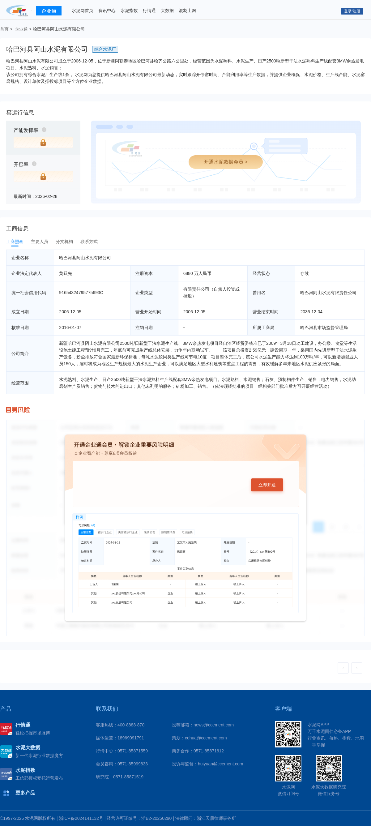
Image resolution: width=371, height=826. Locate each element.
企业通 (21, 29)
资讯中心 (107, 10)
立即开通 (267, 484)
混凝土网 (187, 10)
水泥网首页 (82, 10)
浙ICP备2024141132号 (81, 818)
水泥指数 (129, 10)
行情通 (149, 10)
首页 (4, 29)
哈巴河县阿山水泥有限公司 (59, 29)
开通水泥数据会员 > (226, 162)
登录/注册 (352, 11)
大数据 (167, 10)
